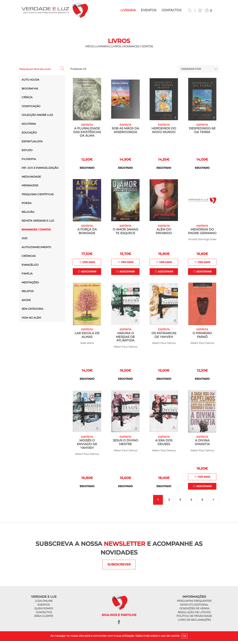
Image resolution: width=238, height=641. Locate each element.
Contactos (171, 10)
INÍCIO (89, 46)
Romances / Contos (138, 46)
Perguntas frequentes (194, 601)
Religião (28, 211)
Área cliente (43, 616)
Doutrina (29, 123)
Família (27, 273)
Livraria (128, 10)
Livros (116, 46)
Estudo (27, 150)
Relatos (28, 291)
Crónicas (29, 255)
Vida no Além (31, 317)
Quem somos (43, 608)
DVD (24, 238)
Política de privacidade (194, 616)
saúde (26, 300)
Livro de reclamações (194, 620)
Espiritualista (32, 141)
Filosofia (29, 159)
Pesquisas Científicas (38, 194)
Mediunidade (31, 176)
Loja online (44, 601)
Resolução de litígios (194, 612)
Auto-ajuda (30, 79)
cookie (175, 635)
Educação (29, 132)
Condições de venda (194, 608)
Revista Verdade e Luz (38, 220)
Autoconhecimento (36, 247)
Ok (184, 636)
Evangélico (30, 264)
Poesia (27, 203)
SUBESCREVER (119, 565)
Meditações (30, 282)
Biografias (30, 88)
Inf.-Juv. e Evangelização (40, 167)
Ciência (27, 97)
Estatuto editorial (194, 605)
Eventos (148, 10)
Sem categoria (32, 308)
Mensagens (30, 185)
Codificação (31, 106)
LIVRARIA (102, 46)
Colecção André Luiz (37, 114)
